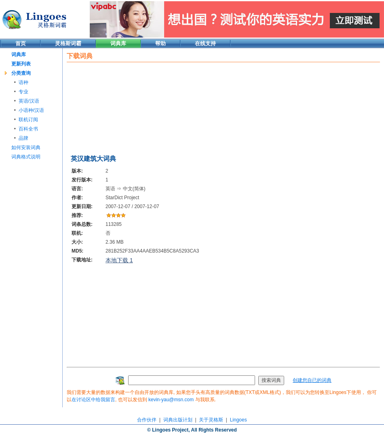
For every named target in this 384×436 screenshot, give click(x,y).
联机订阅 (28, 119)
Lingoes (238, 420)
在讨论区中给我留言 (93, 399)
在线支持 (205, 43)
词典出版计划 (177, 420)
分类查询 (21, 73)
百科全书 (28, 129)
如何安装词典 (25, 147)
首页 (20, 43)
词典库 (118, 43)
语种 (23, 82)
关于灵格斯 (211, 420)
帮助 (160, 43)
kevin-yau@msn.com (171, 399)
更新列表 (21, 64)
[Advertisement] (109, 106)
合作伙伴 (146, 420)
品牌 (23, 138)
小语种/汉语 (31, 110)
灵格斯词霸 (68, 43)
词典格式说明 (25, 157)
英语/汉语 (29, 101)
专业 (23, 92)
